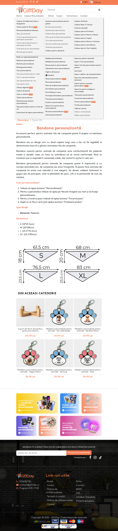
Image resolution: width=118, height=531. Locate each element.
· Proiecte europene (84, 500)
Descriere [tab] (23, 119)
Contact (83, 16)
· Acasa (49, 480)
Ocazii (60, 16)
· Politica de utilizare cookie (59, 499)
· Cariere (50, 503)
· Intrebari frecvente (85, 496)
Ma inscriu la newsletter (89, 451)
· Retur (78, 480)
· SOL (77, 492)
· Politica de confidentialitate (54, 489)
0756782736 (23, 2)
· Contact (80, 484)
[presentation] (22, 35)
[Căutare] (99, 10)
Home (19, 16)
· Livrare (50, 484)
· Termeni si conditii (55, 495)
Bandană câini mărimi (28, 71)
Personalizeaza (60, 84)
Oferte (51, 16)
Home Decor (72, 16)
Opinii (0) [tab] (37, 119)
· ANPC (78, 488)
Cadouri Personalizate (34, 16)
